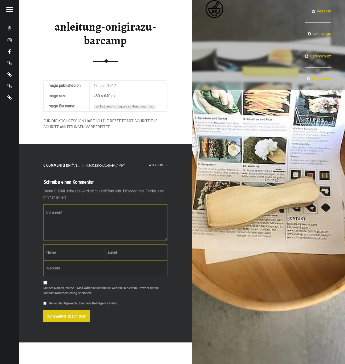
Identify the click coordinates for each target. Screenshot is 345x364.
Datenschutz (320, 56)
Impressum (321, 78)
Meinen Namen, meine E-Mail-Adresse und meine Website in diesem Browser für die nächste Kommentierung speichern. (101, 290)
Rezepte (324, 11)
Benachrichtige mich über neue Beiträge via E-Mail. (83, 303)
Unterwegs (322, 33)
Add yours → (158, 165)
